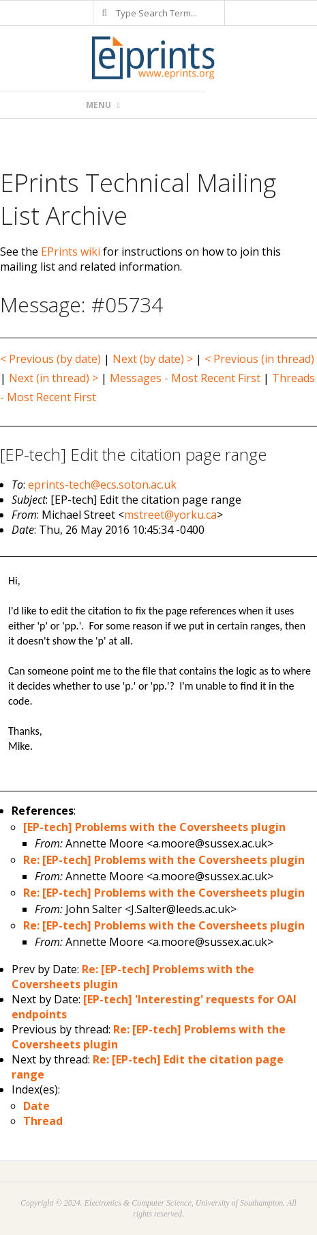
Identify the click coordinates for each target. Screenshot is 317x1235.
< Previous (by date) (50, 358)
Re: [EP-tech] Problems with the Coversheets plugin (164, 859)
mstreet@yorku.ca (170, 514)
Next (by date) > (152, 358)
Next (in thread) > (53, 377)
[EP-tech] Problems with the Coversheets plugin (154, 826)
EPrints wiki (70, 251)
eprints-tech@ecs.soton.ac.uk (102, 484)
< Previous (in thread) (259, 358)
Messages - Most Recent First (185, 377)
